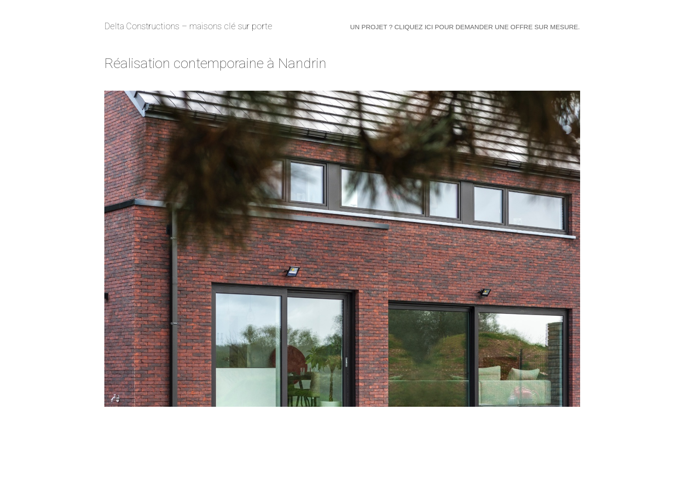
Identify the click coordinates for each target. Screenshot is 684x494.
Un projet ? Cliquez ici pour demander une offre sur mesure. (465, 27)
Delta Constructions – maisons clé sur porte (188, 26)
